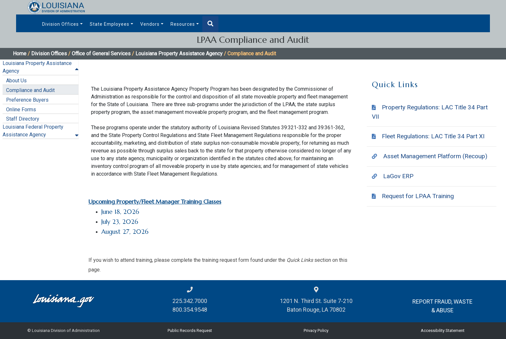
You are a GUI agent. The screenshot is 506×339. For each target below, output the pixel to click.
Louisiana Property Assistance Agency (179, 53)
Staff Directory (22, 119)
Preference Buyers (27, 100)
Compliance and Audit (30, 90)
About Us (16, 81)
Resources (182, 24)
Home (19, 53)
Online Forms (21, 109)
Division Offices (60, 24)
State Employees (109, 24)
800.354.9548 (189, 309)
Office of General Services (101, 53)
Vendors (150, 24)
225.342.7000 (189, 301)
